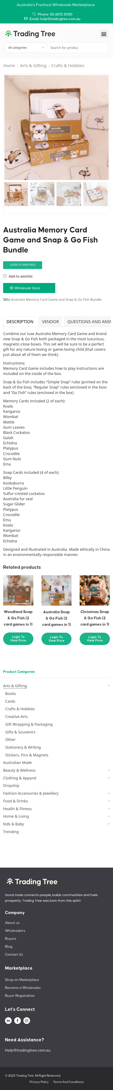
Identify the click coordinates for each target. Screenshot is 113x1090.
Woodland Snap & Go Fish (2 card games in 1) (18, 618)
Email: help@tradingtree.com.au (55, 19)
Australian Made (17, 762)
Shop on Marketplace (22, 980)
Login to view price (23, 264)
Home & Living (16, 816)
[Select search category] (26, 47)
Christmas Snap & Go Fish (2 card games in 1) (94, 618)
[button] (104, 34)
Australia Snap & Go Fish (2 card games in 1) (56, 618)
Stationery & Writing (23, 747)
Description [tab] (19, 321)
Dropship (11, 785)
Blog (8, 946)
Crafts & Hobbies (67, 65)
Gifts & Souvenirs (20, 731)
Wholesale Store (27, 288)
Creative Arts (16, 716)
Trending (11, 831)
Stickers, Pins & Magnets (26, 754)
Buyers (10, 939)
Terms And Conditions (68, 1082)
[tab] (19, 322)
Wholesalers (15, 931)
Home (9, 65)
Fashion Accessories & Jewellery (31, 793)
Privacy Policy (39, 1082)
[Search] (95, 47)
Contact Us (14, 954)
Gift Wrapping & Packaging (29, 724)
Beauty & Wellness (19, 770)
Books (10, 693)
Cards (10, 701)
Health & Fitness (17, 808)
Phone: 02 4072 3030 (55, 14)
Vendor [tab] (50, 321)
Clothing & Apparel (19, 777)
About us (12, 923)
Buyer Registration (20, 996)
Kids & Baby (13, 823)
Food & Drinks (15, 800)
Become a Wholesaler (23, 988)
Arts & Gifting (33, 65)
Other (10, 739)
